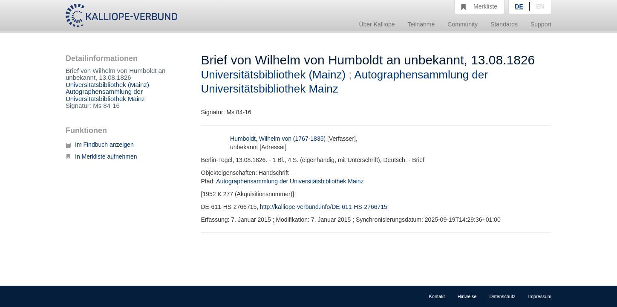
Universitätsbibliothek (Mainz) (107, 84)
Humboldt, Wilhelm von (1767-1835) (278, 138)
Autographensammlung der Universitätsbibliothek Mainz (105, 95)
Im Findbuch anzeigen (100, 144)
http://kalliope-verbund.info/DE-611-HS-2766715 (323, 206)
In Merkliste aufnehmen (101, 156)
